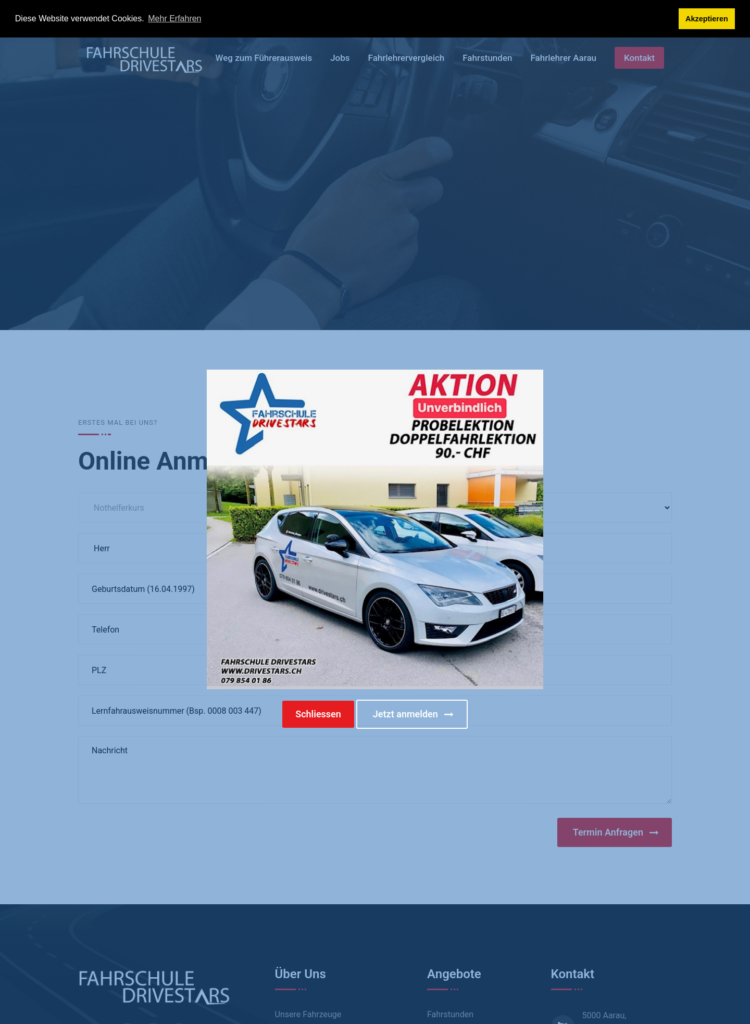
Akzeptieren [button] (706, 19)
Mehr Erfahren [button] (174, 18)
